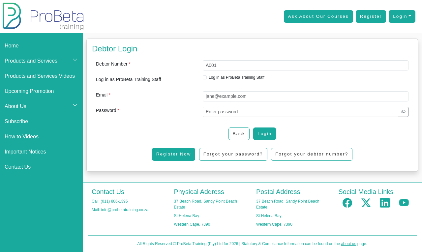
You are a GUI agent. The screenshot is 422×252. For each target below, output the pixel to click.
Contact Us (18, 167)
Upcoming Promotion (29, 91)
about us (348, 243)
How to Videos (22, 136)
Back (239, 133)
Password (107, 110)
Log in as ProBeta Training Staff (128, 79)
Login (400, 16)
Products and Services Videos (40, 76)
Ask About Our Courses (318, 16)
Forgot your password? (233, 154)
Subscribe (16, 121)
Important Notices (25, 151)
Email (103, 95)
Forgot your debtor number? (311, 154)
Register (371, 16)
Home (12, 45)
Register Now (173, 154)
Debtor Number (113, 64)
